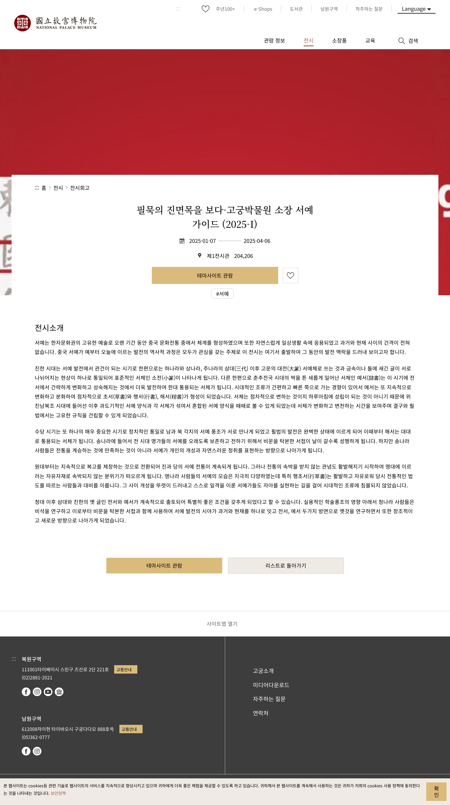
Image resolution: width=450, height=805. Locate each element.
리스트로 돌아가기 (285, 565)
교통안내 (124, 669)
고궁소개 (263, 671)
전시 (58, 187)
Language (414, 8)
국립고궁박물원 (55, 23)
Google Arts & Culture (59, 691)
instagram (37, 691)
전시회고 (80, 187)
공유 (352, 188)
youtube (48, 691)
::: (178, 8)
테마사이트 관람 (215, 275)
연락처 (261, 713)
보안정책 (58, 793)
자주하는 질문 (269, 699)
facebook (26, 691)
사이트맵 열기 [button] (222, 623)
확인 (436, 791)
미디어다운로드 (271, 685)
